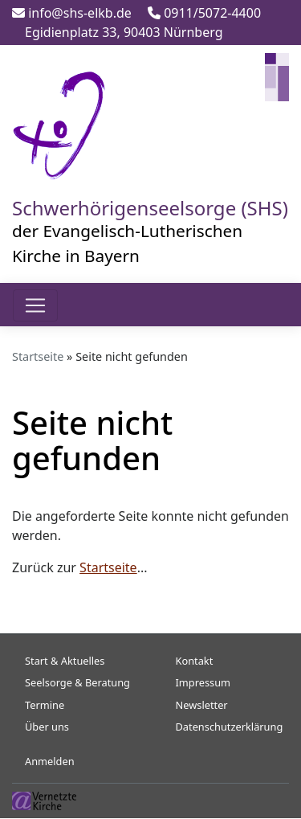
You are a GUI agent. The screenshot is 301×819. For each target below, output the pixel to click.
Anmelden (50, 761)
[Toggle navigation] (35, 305)
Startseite (37, 356)
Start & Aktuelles (64, 660)
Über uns (47, 726)
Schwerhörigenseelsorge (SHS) (150, 208)
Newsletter (202, 705)
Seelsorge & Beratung (77, 682)
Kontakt (195, 660)
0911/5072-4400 (204, 13)
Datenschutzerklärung (229, 726)
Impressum (203, 682)
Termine (44, 705)
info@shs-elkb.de (72, 13)
